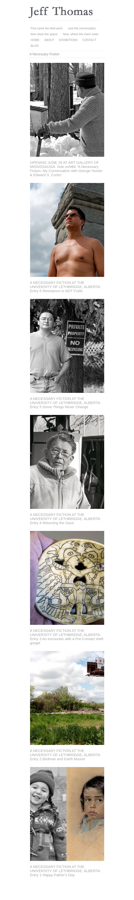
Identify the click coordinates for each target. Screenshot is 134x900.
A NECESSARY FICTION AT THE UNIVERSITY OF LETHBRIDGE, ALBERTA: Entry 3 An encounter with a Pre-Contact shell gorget (66, 636)
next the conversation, (82, 28)
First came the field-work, (47, 28)
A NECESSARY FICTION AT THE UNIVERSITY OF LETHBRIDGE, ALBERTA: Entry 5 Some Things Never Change (65, 402)
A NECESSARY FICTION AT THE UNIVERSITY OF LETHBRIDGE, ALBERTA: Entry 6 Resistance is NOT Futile (65, 287)
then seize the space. (44, 34)
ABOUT (49, 40)
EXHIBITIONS (68, 40)
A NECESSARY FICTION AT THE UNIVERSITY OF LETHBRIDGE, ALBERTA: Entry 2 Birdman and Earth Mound (65, 755)
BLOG (35, 46)
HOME (35, 40)
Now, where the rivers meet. (81, 34)
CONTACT (89, 40)
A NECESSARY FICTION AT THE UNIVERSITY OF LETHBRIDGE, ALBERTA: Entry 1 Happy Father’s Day (65, 871)
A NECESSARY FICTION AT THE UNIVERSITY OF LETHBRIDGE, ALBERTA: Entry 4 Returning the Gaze (65, 518)
